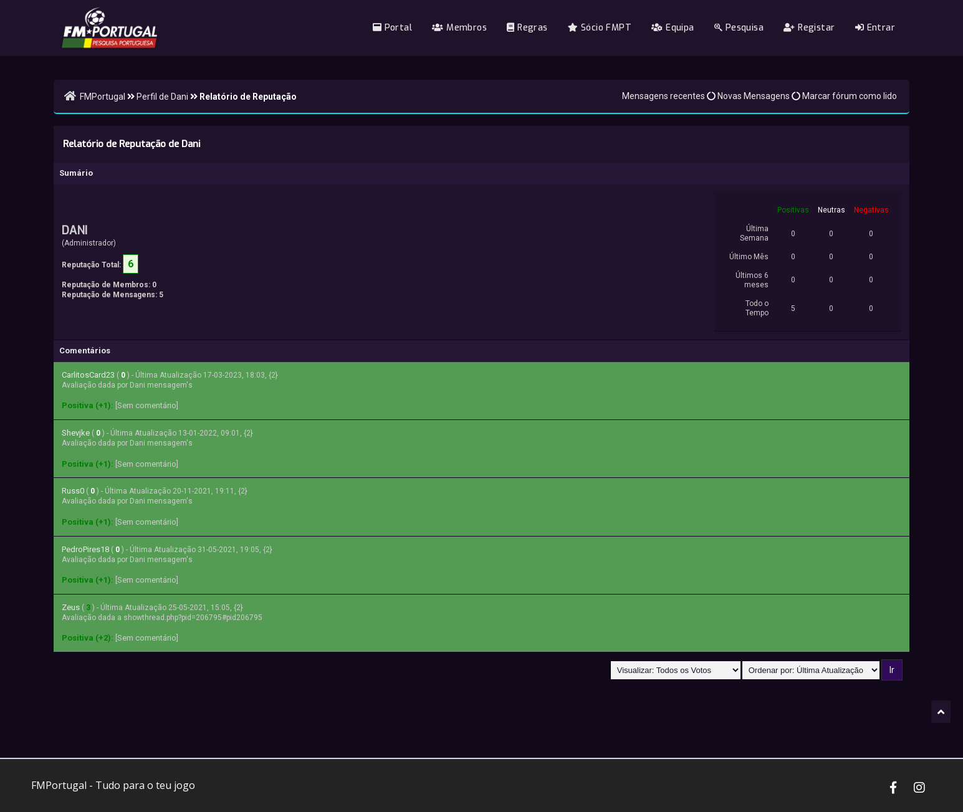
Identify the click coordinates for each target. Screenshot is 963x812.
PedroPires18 (85, 549)
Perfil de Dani (162, 97)
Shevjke (76, 432)
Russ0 (73, 490)
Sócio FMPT (599, 28)
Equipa (672, 28)
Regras (527, 28)
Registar (809, 28)
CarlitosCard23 (88, 375)
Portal (392, 28)
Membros (459, 28)
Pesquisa (739, 28)
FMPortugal (102, 97)
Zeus (71, 607)
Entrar (875, 28)
